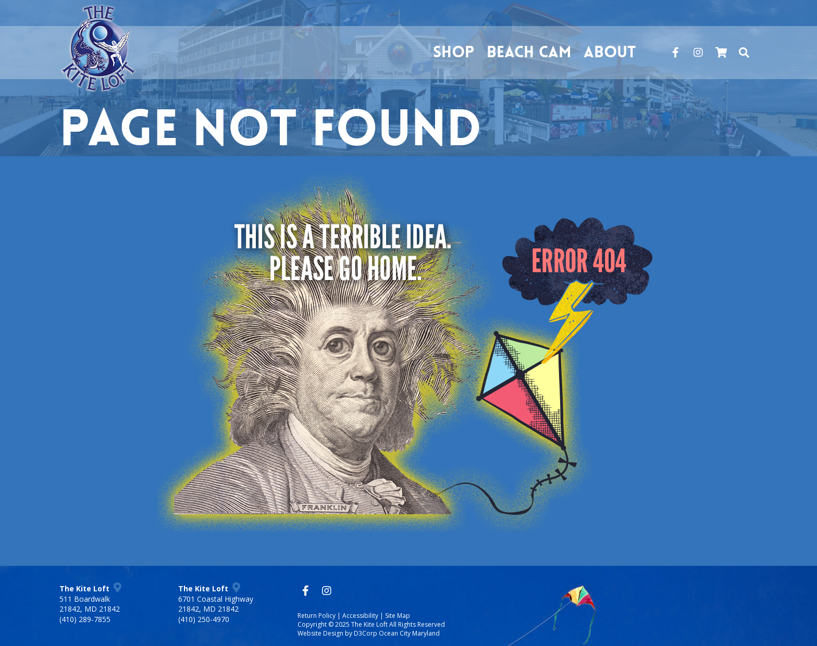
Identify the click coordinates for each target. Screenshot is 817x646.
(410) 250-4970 (203, 619)
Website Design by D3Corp (337, 633)
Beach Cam (529, 52)
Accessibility (360, 615)
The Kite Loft (369, 624)
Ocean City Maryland (409, 633)
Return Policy (317, 615)
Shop (453, 52)
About (610, 52)
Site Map (397, 615)
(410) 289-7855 (84, 619)
